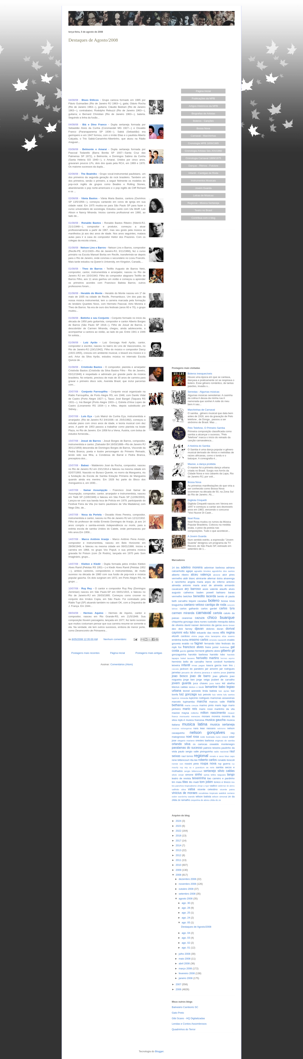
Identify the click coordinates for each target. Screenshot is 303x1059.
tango (231, 774)
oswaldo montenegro (222, 744)
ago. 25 (186, 912)
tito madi (194, 782)
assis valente (210, 589)
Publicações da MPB (203, 98)
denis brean (229, 625)
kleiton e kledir (196, 687)
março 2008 (186, 968)
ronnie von (177, 763)
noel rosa (192, 736)
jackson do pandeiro (192, 668)
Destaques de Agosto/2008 (93, 40)
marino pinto (206, 705)
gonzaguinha (179, 654)
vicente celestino (207, 789)
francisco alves (193, 647)
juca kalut (214, 683)
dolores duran (214, 628)
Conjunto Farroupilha (94, 391)
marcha (202, 701)
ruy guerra (224, 763)
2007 (179, 984)
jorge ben (189, 679)
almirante (201, 578)
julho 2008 (185, 953)
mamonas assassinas (222, 698)
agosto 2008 (186, 898)
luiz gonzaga (188, 694)
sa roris (210, 767)
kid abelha (228, 683)
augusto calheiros (183, 592)
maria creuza (191, 705)
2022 (179, 830)
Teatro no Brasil (203, 210)
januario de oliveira (191, 672)
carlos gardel (209, 608)
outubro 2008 (186, 888)
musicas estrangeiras (182, 728)
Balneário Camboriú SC (185, 1007)
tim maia (176, 782)
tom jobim (206, 781)
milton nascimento (213, 712)
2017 (179, 840)
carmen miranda (183, 613)
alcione (216, 574)
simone (189, 774)
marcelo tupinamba (183, 701)
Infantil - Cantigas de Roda (203, 173)
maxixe (176, 712)
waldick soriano (227, 793)
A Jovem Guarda (197, 536)
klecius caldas (180, 687)
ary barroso (193, 588)
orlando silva (181, 744)
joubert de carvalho (223, 679)
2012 (179, 855)
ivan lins (228, 665)
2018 (179, 835)
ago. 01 (186, 947)
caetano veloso (194, 604)
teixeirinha (199, 778)
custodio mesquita (218, 621)
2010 (179, 864)
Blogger (159, 1051)
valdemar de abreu (226, 786)
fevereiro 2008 (187, 973)
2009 (179, 869)
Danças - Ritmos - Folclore (203, 165)
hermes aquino (227, 658)
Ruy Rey (86, 588)
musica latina (194, 724)
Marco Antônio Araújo (95, 539)
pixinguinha (206, 751)
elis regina (227, 632)
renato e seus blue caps (222, 756)
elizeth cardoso (181, 636)
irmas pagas (198, 665)
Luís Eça (86, 416)
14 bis (175, 567)
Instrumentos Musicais (203, 180)
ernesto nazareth (217, 640)
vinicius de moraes (184, 792)
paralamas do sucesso (187, 747)
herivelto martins (207, 658)
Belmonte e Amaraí (94, 149)
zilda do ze (215, 800)
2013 (179, 850)
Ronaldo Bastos (91, 222)
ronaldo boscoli (226, 760)
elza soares (228, 636)
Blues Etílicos (90, 100)
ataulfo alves (227, 589)
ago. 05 (186, 922)
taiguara (221, 774)
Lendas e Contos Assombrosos (189, 1023)
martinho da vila (224, 709)
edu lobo (190, 632)
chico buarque (221, 617)
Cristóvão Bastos (91, 367)
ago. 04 (186, 932)
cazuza (199, 617)
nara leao (199, 728)
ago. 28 (186, 907)
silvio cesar (178, 774)
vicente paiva (227, 789)
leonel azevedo (192, 690)
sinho (198, 774)
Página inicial (117, 653)
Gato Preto (178, 1012)
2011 (179, 860)
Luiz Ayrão (90, 342)
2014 (179, 845)
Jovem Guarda (203, 188)
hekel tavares (187, 658)
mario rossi (206, 709)
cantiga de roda (215, 604)
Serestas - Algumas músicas (203, 391)
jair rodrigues (227, 668)
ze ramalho (184, 800)
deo (174, 628)
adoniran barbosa (214, 567)
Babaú (85, 465)
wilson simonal (219, 796)
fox (179, 647)
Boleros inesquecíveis (200, 373)
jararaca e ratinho (211, 672)
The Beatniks (89, 173)
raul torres (187, 756)
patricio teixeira (211, 747)
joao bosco (180, 676)
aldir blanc (189, 578)
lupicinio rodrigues (199, 698)
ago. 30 (186, 903)
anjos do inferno (215, 581)
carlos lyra (227, 608)
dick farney (185, 628)
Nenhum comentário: (115, 639)
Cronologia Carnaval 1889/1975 (203, 158)
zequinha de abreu (200, 800)
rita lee (193, 760)
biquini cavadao (198, 601)
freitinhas (224, 647)
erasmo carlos (198, 639)
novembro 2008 (188, 883)
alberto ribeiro (180, 574)
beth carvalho (179, 601)
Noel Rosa (193, 518)
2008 (179, 874)
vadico (213, 785)
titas (185, 781)
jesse (223, 672)
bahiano (220, 592)
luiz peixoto (204, 694)
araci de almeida (212, 585)
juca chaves (200, 683)
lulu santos (229, 694)
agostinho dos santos (223, 571)
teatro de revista (181, 778)
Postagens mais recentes (85, 653)
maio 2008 (185, 958)
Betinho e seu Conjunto (95, 317)
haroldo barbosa (198, 654)
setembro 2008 (187, 893)
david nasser (191, 625)
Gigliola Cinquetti (197, 500)
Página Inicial (203, 91)
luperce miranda (180, 698)
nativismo (221, 728)
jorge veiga (203, 679)
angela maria (195, 581)
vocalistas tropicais (208, 793)
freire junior (212, 647)
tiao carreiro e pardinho (221, 778)
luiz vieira (217, 694)
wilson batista (203, 796)
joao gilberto (220, 676)
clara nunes (200, 621)
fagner (198, 643)
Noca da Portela (92, 514)
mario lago (221, 705)
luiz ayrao (224, 691)
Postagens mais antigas (148, 653)
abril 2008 (185, 963)
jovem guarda (181, 683)
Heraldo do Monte (91, 293)
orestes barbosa (205, 740)
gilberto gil (228, 650)
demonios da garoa (211, 625)
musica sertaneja (222, 724)
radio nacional (221, 751)
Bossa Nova (203, 128)
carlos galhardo (189, 608)
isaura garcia (213, 665)
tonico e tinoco (222, 782)
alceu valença (201, 574)
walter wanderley (179, 797)
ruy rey (184, 767)
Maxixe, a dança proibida (202, 464)
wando (191, 796)
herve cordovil (214, 661)
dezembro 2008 (188, 879)
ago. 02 (186, 942)
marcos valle (217, 701)
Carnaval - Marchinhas (203, 135)
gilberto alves (212, 650)
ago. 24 (186, 917)
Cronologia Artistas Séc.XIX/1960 (203, 150)
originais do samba (225, 740)
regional (201, 755)
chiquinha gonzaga (182, 621)
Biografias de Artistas (203, 113)
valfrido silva (179, 789)
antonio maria (191, 585)
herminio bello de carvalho (188, 661)
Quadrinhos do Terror (184, 1029)
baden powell (205, 592)
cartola (217, 613)
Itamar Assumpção (95, 490)
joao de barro (200, 676)
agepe (189, 571)
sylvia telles (210, 774)
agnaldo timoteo (202, 571)
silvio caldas (226, 770)
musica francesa (195, 720)
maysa (185, 712)
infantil (185, 665)
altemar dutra (214, 578)
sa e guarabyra (196, 767)
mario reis (190, 708)
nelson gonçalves (207, 732)
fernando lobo (212, 643)
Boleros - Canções (203, 120)
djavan (199, 628)
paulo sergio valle (188, 751)
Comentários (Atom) (121, 664)
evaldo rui (187, 643)
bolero (213, 600)
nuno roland (222, 737)
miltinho (195, 713)
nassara (211, 728)
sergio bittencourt (193, 771)
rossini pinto (192, 763)
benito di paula (226, 596)
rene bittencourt (180, 760)
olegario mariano (186, 740)
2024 (179, 820)
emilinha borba (180, 639)
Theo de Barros (92, 268)
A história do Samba (199, 445)
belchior (187, 596)
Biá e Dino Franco (94, 124)
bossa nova (228, 601)
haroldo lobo (217, 654)
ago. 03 (186, 937)
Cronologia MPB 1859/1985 (203, 143)
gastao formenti (195, 650)
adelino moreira (192, 567)
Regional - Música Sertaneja (203, 203)
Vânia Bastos (89, 198)
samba (219, 767)
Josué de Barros (91, 440)
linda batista (210, 690)
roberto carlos (207, 759)
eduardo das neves (208, 632)
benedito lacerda (204, 596)
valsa (191, 789)
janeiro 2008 (186, 978)
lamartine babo (215, 686)
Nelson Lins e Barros (93, 247)
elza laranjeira (212, 636)
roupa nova (208, 763)
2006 (179, 989)
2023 (179, 825)
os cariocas (200, 744)
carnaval (203, 612)
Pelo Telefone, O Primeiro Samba (206, 427)
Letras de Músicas (203, 195)
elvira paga (198, 636)
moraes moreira (211, 716)
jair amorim (211, 668)
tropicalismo (191, 785)
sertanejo (210, 770)
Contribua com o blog (203, 217)
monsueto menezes (190, 716)
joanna (231, 672)
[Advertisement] (117, 71)
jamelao (176, 672)
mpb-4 (181, 720)
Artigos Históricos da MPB (203, 106)
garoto (183, 651)
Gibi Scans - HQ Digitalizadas (188, 1018)
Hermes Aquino (93, 613)
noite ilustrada (207, 737)
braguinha (177, 604)
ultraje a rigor (203, 786)
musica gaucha (215, 719)
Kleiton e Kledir (91, 563)
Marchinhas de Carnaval (201, 409)
